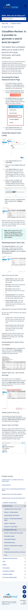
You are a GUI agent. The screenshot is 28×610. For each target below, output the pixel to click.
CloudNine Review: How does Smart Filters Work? (13, 498)
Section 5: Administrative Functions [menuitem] (13, 545)
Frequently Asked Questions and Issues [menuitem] (14, 552)
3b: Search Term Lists (7, 27)
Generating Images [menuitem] (9, 536)
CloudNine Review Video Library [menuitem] (12, 509)
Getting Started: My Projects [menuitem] (11, 515)
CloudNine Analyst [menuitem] (7, 574)
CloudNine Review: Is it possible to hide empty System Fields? (12, 480)
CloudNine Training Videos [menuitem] (10, 502)
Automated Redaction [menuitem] (10, 539)
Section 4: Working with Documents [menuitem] (13, 533)
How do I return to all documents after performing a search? (13, 489)
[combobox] (12, 18)
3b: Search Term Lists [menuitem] (10, 529)
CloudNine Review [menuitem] (7, 506)
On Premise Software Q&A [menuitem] (10, 577)
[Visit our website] (24, 592)
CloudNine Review (16, 23)
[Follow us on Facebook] (24, 596)
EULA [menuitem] (5, 555)
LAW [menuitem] (4, 561)
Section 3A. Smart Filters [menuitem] (10, 526)
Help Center (5, 23)
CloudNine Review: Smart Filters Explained (12, 494)
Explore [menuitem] (5, 564)
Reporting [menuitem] (6, 548)
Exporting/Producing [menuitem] (9, 542)
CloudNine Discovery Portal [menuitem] (10, 558)
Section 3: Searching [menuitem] (9, 523)
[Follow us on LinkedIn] (24, 587)
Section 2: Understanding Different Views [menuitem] (13, 519)
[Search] (24, 18)
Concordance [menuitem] (6, 568)
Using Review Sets (6, 485)
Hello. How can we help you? (13, 16)
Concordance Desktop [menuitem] (8, 571)
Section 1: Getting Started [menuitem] (11, 512)
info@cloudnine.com (6, 604)
